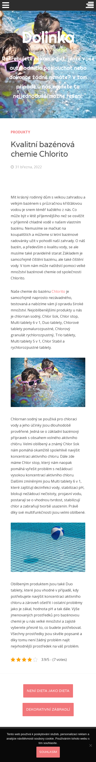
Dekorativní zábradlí (48, 709)
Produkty (20, 132)
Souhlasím (48, 752)
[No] (90, 745)
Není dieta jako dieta (48, 691)
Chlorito (58, 291)
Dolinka (48, 37)
